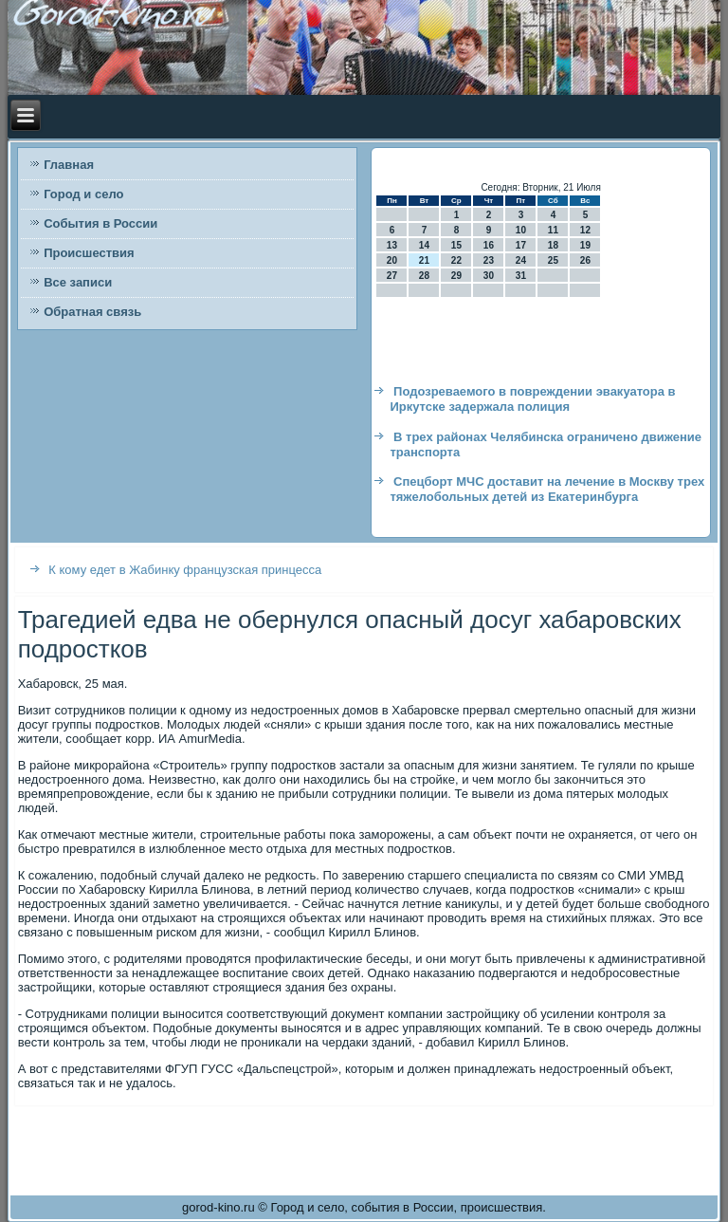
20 (392, 260)
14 (424, 245)
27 (392, 275)
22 (456, 260)
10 (521, 230)
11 (553, 230)
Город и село (83, 194)
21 (424, 260)
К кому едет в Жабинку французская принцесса (184, 570)
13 (392, 245)
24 (521, 260)
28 (424, 275)
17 (521, 245)
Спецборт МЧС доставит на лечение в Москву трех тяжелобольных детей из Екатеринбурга (547, 489)
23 (488, 260)
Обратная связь (92, 312)
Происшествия (89, 253)
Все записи (78, 282)
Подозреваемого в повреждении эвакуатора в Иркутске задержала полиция (532, 399)
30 (488, 275)
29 (456, 275)
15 (456, 245)
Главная (69, 164)
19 (585, 245)
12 (585, 230)
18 (553, 245)
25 (553, 260)
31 (521, 275)
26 (585, 260)
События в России (100, 223)
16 (488, 245)
